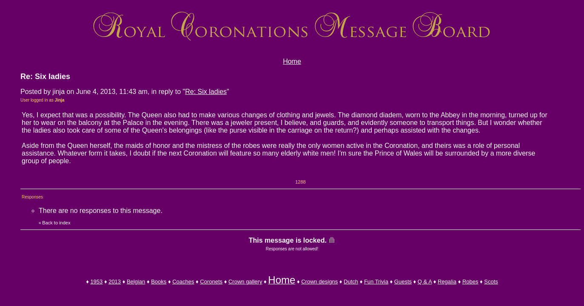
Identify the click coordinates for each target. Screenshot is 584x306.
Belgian (136, 281)
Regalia (447, 281)
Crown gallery (245, 281)
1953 (96, 281)
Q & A (425, 281)
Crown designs (319, 281)
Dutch (351, 281)
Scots (491, 281)
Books (158, 281)
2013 (114, 281)
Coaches (183, 281)
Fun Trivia (376, 281)
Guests (403, 281)
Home (292, 61)
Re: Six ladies (206, 91)
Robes (470, 281)
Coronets (211, 281)
